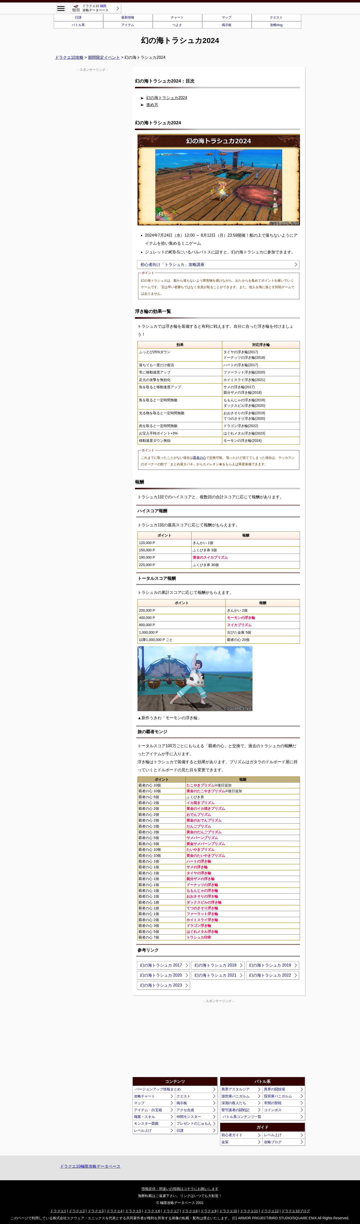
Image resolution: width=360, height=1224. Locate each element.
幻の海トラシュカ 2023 (161, 985)
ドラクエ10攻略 (69, 57)
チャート (177, 17)
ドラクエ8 (190, 1211)
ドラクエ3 (96, 1211)
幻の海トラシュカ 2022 (270, 975)
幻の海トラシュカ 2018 (215, 965)
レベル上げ (143, 1130)
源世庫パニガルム (236, 1096)
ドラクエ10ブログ (296, 1211)
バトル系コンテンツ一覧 (242, 1117)
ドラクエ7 (171, 1211)
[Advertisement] (176, 1039)
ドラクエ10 (228, 1211)
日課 (78, 17)
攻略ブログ (273, 1142)
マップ (227, 17)
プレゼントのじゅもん (194, 1123)
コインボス (273, 1110)
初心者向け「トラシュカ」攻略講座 (172, 264)
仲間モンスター (188, 1117)
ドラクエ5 (133, 1211)
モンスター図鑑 (146, 1123)
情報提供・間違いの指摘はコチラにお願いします (180, 1189)
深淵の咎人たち (234, 1103)
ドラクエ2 (77, 1211)
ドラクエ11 (249, 1211)
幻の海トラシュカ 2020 (161, 975)
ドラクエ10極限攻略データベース (90, 1166)
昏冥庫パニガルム (278, 1096)
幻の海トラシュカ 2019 (270, 965)
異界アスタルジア (236, 1089)
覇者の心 (199, 458)
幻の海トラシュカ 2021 (215, 975)
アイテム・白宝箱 (148, 1110)
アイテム (127, 25)
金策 (225, 1142)
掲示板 (227, 25)
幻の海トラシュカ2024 (166, 98)
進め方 (152, 105)
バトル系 (78, 25)
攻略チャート (144, 1096)
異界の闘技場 (274, 1089)
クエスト (276, 17)
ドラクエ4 (114, 1211)
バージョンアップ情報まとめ (158, 1089)
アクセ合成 (185, 1110)
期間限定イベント (104, 57)
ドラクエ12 (270, 1211)
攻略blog (276, 25)
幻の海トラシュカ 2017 (161, 965)
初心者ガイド (232, 1135)
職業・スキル (144, 1117)
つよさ (177, 25)
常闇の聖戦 (273, 1103)
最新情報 (127, 17)
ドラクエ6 (152, 1211)
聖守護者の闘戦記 (236, 1110)
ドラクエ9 (208, 1211)
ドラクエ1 (58, 1211)
